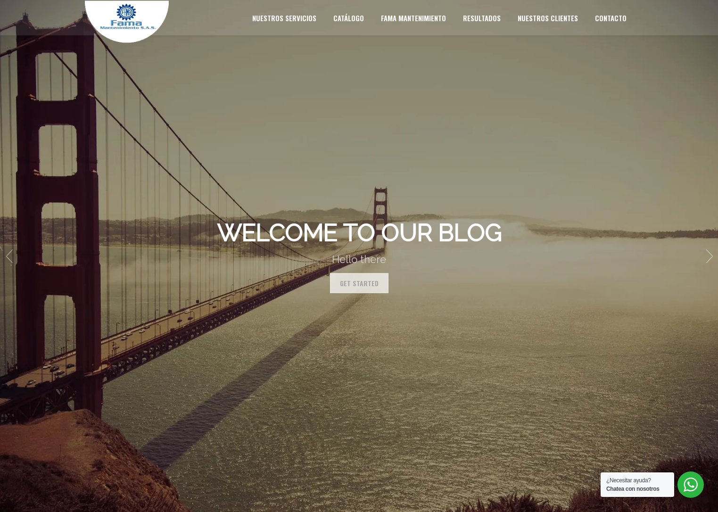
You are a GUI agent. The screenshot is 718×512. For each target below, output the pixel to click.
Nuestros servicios (284, 18)
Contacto (611, 18)
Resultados (482, 18)
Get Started (359, 283)
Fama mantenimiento (413, 18)
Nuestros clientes (548, 18)
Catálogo (348, 18)
